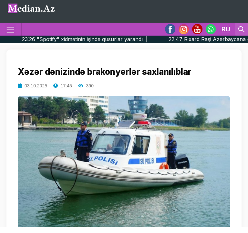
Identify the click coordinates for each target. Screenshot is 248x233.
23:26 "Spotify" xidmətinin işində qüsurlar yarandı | (96, 39)
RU (226, 29)
